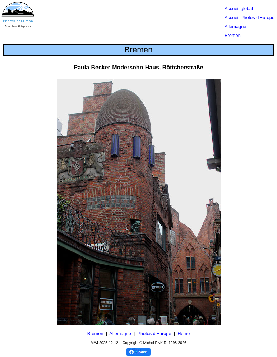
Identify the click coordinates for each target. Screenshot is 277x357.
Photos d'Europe (154, 333)
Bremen (233, 35)
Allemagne (235, 26)
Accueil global (239, 8)
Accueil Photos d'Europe (249, 17)
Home (183, 333)
